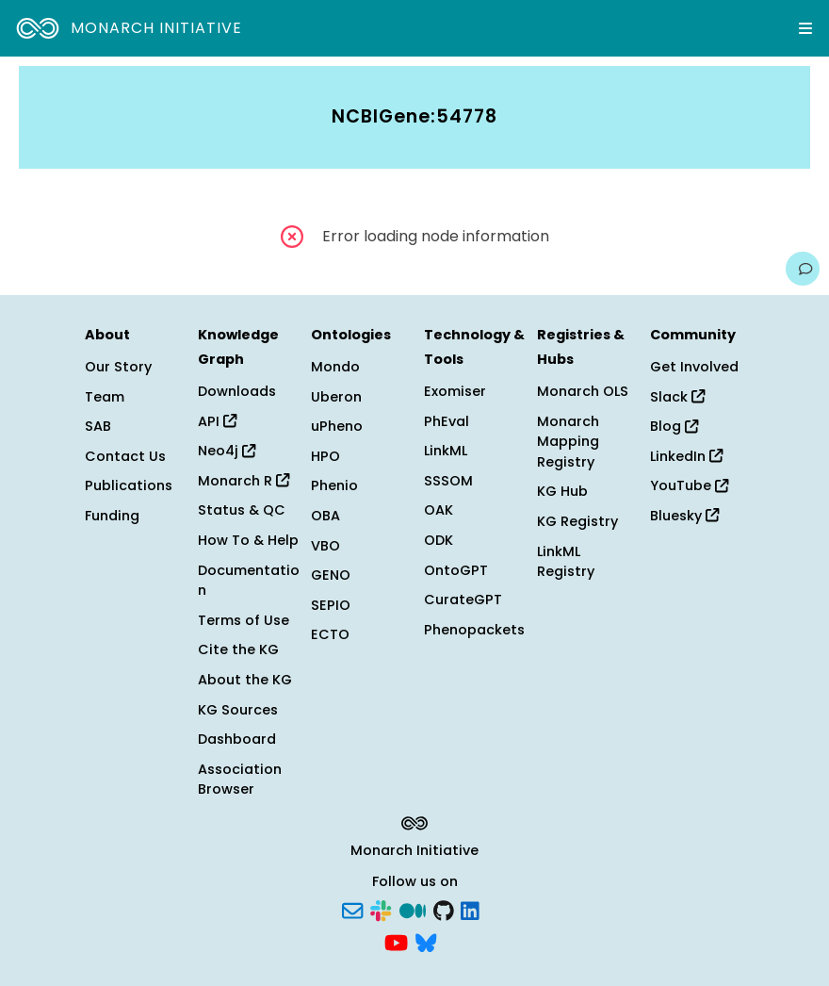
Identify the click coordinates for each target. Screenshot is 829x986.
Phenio (334, 485)
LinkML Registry (565, 562)
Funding (112, 515)
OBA (325, 515)
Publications (128, 485)
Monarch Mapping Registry (568, 441)
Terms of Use (243, 620)
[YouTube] (396, 941)
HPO (325, 456)
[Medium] (412, 910)
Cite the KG (238, 649)
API (217, 421)
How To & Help (248, 540)
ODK (438, 540)
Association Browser (240, 779)
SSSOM (448, 480)
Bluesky (684, 515)
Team (104, 396)
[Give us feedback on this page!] (803, 269)
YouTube (689, 485)
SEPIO (330, 605)
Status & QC (241, 510)
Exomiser (455, 391)
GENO (330, 575)
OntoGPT (456, 570)
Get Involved (694, 366)
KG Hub (562, 491)
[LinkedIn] (470, 910)
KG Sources (238, 709)
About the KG (245, 679)
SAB (98, 426)
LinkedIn (686, 456)
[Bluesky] (425, 941)
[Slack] (380, 910)
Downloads (237, 391)
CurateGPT (463, 599)
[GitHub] (443, 910)
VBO (325, 545)
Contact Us (125, 456)
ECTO (330, 634)
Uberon (336, 396)
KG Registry (577, 521)
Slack (677, 396)
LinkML (445, 450)
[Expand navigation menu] (805, 28)
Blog (674, 426)
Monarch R (243, 480)
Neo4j (226, 450)
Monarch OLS (582, 391)
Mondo (335, 366)
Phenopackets (474, 629)
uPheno (337, 426)
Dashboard (237, 739)
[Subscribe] (352, 910)
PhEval (446, 421)
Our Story (118, 366)
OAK (438, 510)
